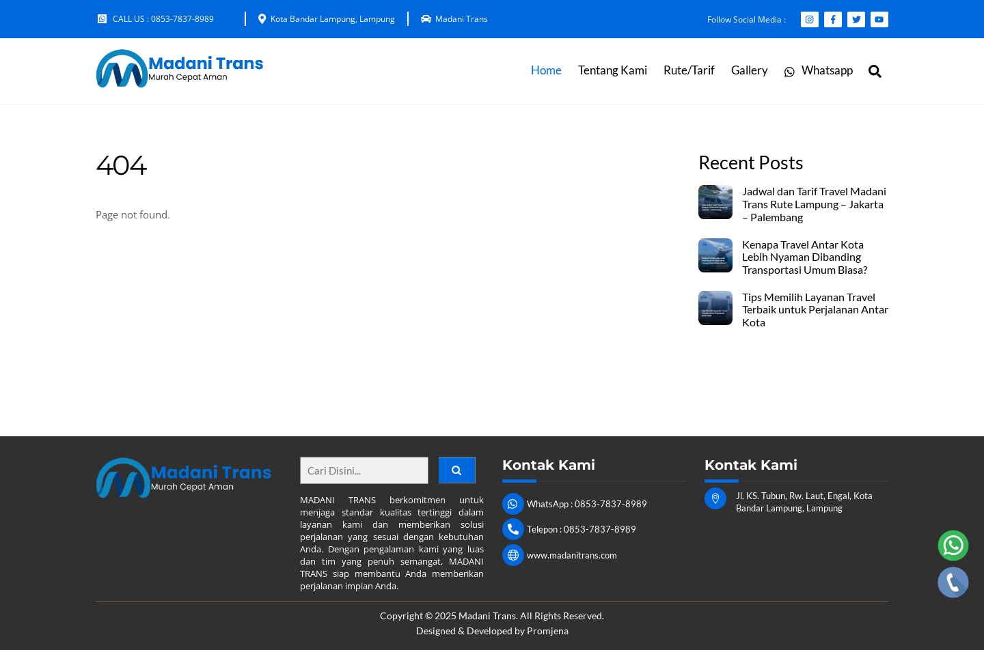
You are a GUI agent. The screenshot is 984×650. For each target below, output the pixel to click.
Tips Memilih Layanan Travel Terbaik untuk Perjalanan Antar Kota (815, 310)
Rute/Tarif (689, 70)
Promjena (548, 630)
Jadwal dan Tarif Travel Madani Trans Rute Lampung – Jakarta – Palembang (814, 204)
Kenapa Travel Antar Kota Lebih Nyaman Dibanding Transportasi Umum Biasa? (804, 257)
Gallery (749, 70)
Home (546, 70)
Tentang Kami (612, 70)
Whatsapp (818, 70)
